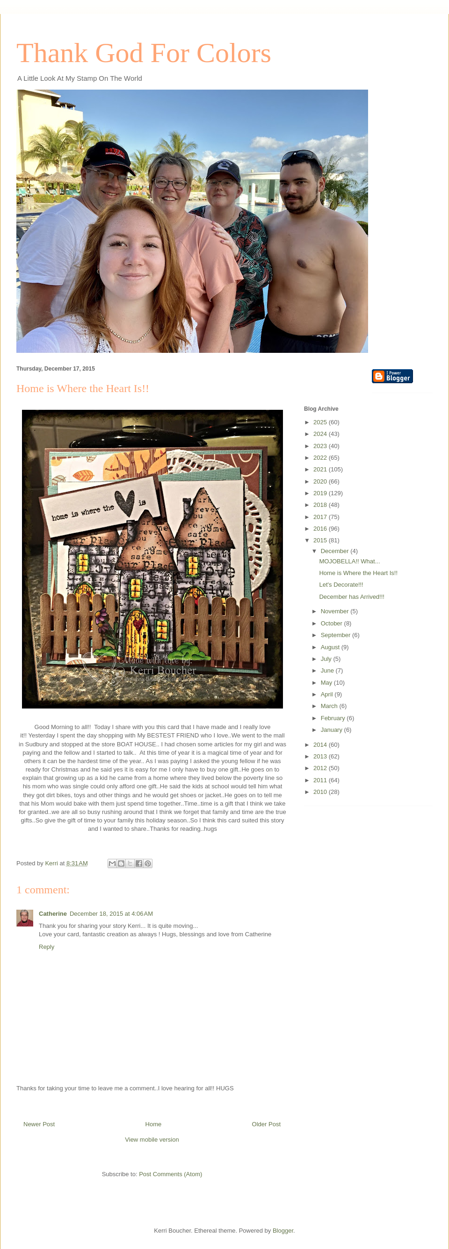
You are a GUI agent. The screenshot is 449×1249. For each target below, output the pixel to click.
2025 (321, 422)
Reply (46, 946)
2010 (321, 791)
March (330, 705)
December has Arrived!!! (351, 596)
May (327, 682)
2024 (321, 433)
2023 (321, 445)
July (327, 658)
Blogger (283, 1230)
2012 (321, 768)
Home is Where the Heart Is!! (358, 572)
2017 (321, 516)
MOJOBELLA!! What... (349, 561)
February (334, 718)
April (328, 694)
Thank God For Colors (143, 52)
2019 (321, 493)
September (336, 635)
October (332, 623)
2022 (321, 457)
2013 (321, 756)
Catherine (53, 913)
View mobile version (152, 1139)
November (336, 611)
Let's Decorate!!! (341, 584)
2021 (321, 469)
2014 (321, 744)
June (328, 670)
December (336, 550)
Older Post (266, 1124)
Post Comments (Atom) (170, 1174)
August (331, 647)
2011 (321, 780)
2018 (321, 504)
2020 (321, 481)
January (332, 729)
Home (153, 1124)
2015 (321, 540)
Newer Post (39, 1124)
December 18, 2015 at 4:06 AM (111, 913)
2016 (321, 528)
